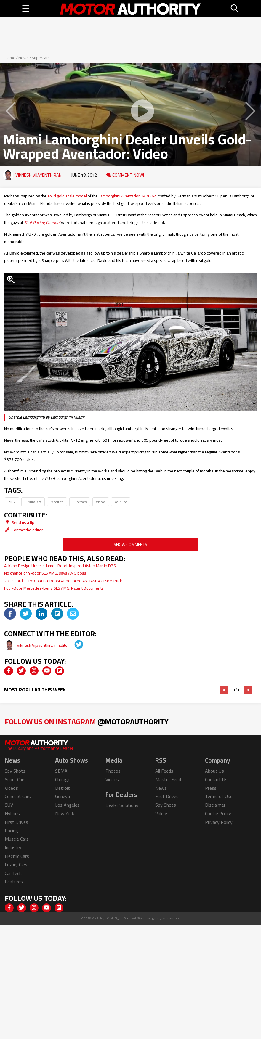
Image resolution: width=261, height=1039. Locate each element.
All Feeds (164, 770)
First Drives (16, 822)
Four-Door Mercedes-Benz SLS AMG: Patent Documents (54, 588)
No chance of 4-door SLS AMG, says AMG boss (45, 573)
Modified (57, 502)
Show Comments (130, 544)
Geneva (62, 796)
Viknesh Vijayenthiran (38, 175)
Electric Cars (17, 856)
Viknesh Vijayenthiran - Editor (43, 645)
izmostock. (172, 918)
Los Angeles (67, 804)
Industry (13, 847)
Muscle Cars (17, 838)
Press (211, 788)
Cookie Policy (218, 813)
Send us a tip (19, 522)
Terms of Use (219, 796)
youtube (121, 502)
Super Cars (15, 779)
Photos (113, 770)
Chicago (63, 779)
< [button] (224, 690)
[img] (10, 614)
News (23, 58)
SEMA (61, 770)
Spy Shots (15, 770)
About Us (214, 770)
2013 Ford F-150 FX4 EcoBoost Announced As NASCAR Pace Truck (63, 581)
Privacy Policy (219, 822)
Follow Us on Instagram (87, 721)
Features (14, 881)
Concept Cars (18, 796)
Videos (100, 502)
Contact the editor (23, 530)
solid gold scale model (67, 196)
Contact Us (216, 779)
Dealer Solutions (121, 805)
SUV (9, 804)
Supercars (41, 58)
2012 (11, 502)
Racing (11, 830)
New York (64, 813)
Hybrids (12, 813)
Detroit (62, 788)
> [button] (248, 690)
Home (10, 58)
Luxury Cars (33, 502)
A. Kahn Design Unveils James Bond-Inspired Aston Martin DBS (60, 566)
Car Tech (13, 873)
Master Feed (168, 779)
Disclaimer (215, 804)
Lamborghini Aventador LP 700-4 (128, 196)
